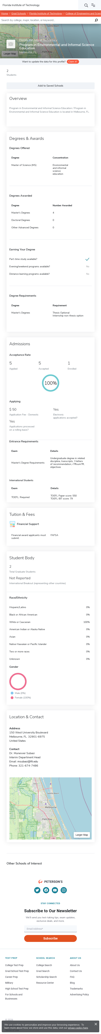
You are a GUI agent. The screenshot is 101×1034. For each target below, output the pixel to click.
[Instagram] (64, 890)
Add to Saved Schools (50, 85)
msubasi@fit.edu (27, 761)
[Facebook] (46, 890)
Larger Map (82, 834)
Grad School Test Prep (17, 971)
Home (4, 13)
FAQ (72, 977)
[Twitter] (37, 890)
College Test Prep (14, 965)
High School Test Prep (16, 988)
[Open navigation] (93, 5)
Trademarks (76, 988)
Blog (72, 982)
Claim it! (72, 61)
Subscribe (50, 938)
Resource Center (45, 982)
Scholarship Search (46, 977)
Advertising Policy (79, 994)
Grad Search (43, 971)
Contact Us (76, 971)
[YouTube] (55, 890)
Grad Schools (18, 13)
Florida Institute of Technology (45, 13)
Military (9, 982)
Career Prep (11, 977)
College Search (44, 965)
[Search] (86, 5)
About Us (75, 965)
